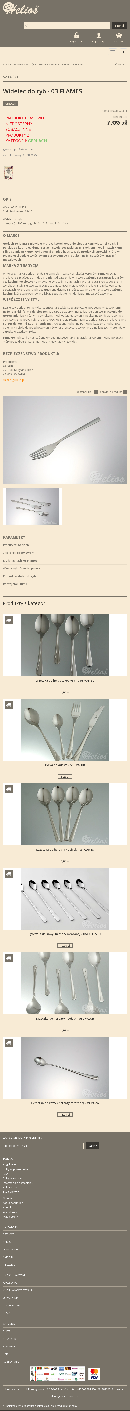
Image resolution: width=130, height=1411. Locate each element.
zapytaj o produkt (113, 392)
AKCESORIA (10, 1282)
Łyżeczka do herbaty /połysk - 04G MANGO (65, 680)
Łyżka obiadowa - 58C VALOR (65, 765)
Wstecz (121, 64)
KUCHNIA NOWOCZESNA (17, 1290)
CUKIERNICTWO (12, 1305)
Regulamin (9, 1164)
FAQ (5, 1173)
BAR (5, 1354)
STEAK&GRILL (11, 1339)
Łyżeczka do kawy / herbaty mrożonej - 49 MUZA (65, 1103)
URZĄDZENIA (10, 1298)
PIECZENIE (9, 1264)
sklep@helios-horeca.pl (65, 1396)
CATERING (9, 1323)
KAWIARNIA (9, 1346)
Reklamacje (10, 1187)
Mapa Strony (11, 1216)
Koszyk (118, 38)
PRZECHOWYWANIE (14, 1275)
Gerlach (43, 64)
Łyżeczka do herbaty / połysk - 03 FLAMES (65, 849)
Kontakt (7, 1207)
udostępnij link (86, 392)
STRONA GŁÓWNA (13, 64)
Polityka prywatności (15, 1169)
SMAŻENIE (9, 1257)
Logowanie (76, 37)
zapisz (93, 1146)
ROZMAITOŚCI (11, 1361)
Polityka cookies (13, 1178)
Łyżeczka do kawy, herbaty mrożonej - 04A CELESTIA (65, 934)
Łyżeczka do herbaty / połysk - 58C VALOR (65, 1018)
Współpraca (10, 1212)
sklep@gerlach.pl (13, 380)
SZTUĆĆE (8, 1234)
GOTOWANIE (10, 1249)
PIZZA (6, 1313)
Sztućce (31, 64)
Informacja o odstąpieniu (18, 1183)
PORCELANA (10, 1226)
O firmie (8, 1198)
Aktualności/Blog (13, 1203)
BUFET (6, 1331)
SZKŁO (7, 1242)
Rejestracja (99, 38)
